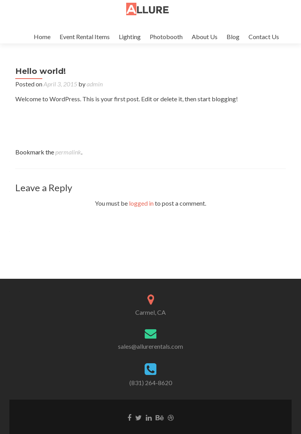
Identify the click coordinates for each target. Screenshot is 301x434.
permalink (68, 159)
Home (42, 36)
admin (95, 91)
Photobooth (166, 36)
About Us (205, 36)
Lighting (130, 36)
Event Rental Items (85, 36)
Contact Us (263, 36)
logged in (141, 211)
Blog (233, 36)
